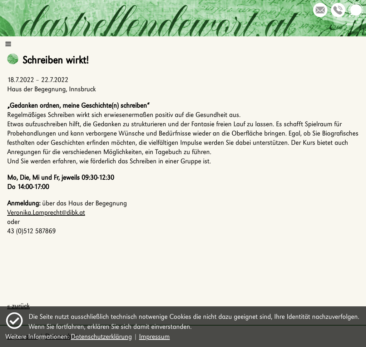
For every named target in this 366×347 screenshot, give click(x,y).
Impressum (154, 336)
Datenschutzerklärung (101, 336)
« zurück (18, 306)
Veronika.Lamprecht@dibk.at (46, 212)
